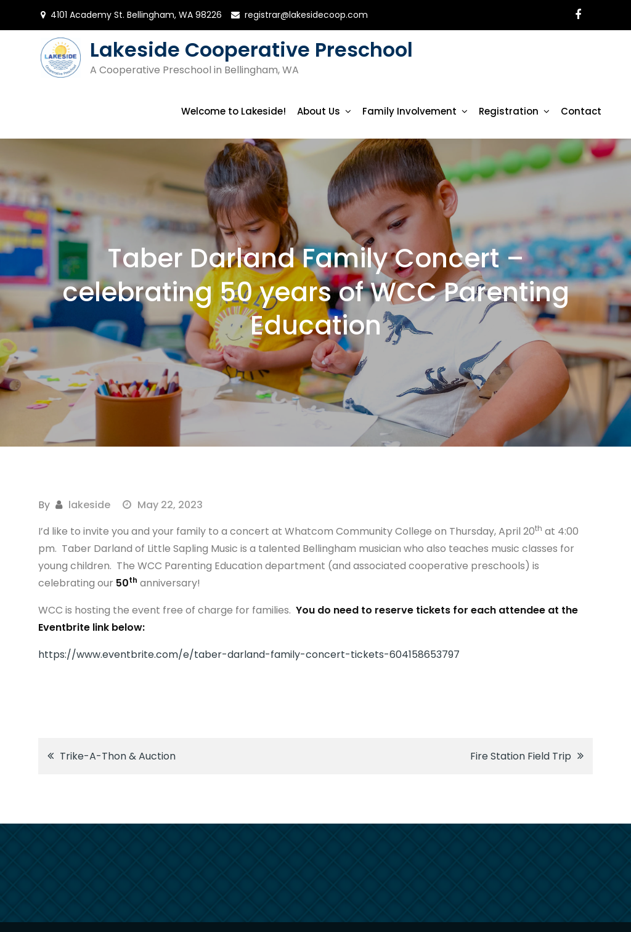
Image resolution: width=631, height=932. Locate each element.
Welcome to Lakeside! (233, 111)
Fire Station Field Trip (520, 756)
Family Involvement (409, 111)
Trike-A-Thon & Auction (118, 756)
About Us (318, 111)
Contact (581, 111)
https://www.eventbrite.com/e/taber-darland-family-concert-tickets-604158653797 (249, 654)
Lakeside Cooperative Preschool (251, 49)
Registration (509, 111)
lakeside (89, 505)
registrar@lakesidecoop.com (306, 15)
